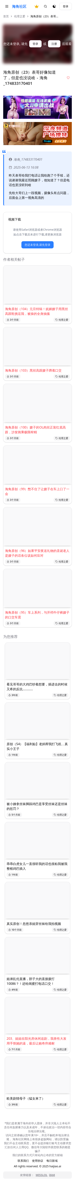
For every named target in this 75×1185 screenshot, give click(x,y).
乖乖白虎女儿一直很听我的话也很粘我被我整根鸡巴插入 (37, 866)
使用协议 (37, 1161)
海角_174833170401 (25, 159)
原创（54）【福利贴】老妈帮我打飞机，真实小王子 (37, 746)
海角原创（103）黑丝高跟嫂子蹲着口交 (33, 370)
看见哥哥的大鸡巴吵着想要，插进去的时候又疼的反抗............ (37, 686)
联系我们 (23, 1161)
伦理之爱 (19, 16)
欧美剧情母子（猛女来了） (26, 1098)
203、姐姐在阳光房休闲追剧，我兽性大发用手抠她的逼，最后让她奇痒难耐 (36, 1040)
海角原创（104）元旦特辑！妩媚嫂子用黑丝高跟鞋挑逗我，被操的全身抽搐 (36, 311)
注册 (54, 44)
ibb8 (52, 1175)
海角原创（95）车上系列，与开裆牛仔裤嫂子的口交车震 (37, 614)
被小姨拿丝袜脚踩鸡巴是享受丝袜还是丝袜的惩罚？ (37, 806)
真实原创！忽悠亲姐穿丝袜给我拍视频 (34, 923)
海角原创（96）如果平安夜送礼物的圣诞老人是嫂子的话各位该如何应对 (37, 553)
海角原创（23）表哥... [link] (44, 16)
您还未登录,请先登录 (38, 245)
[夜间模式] (54, 6)
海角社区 (19, 6)
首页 (6, 16)
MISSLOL (41, 1175)
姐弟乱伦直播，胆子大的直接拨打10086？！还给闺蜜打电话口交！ (31, 981)
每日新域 (52, 1161)
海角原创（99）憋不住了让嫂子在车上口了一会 (37, 491)
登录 (65, 6)
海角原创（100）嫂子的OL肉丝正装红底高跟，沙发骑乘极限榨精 (35, 429)
